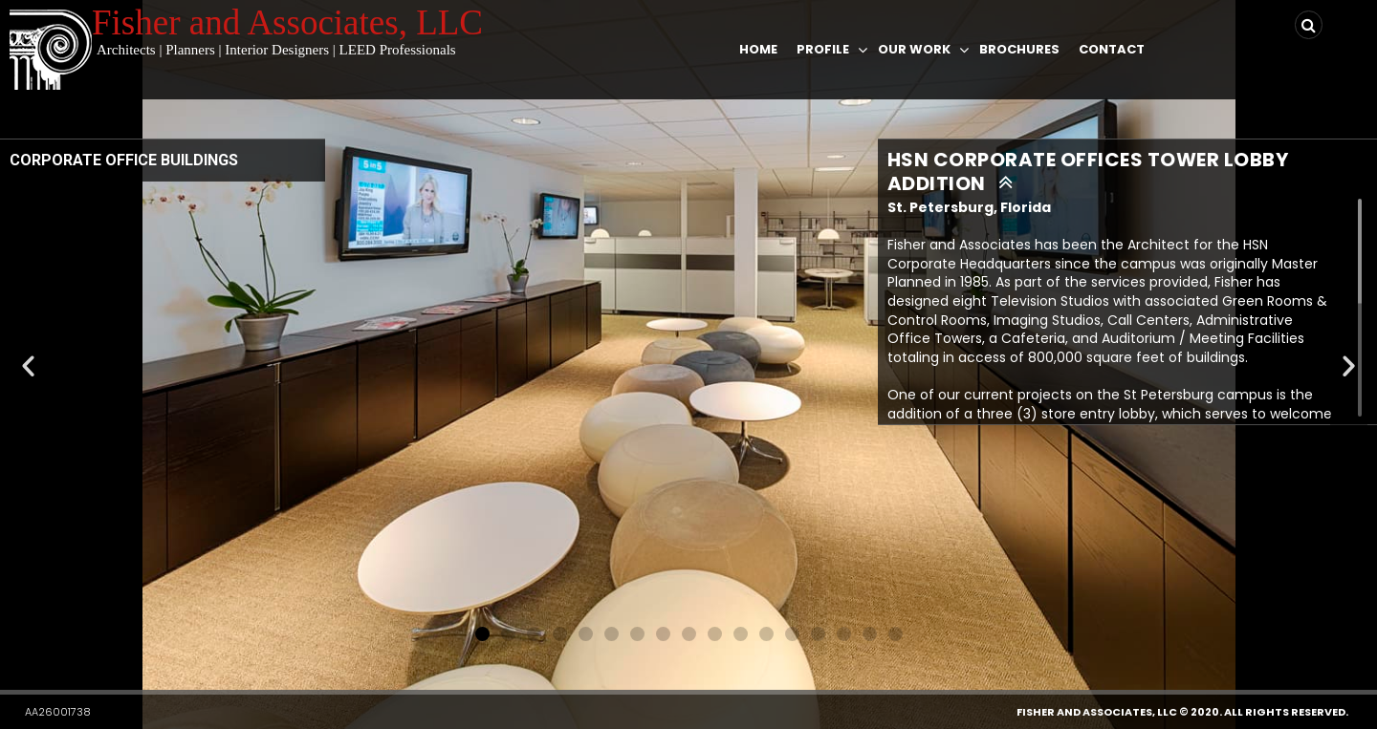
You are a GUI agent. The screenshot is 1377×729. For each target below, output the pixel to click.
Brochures (1019, 49)
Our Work (914, 49)
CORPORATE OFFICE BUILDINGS (124, 160)
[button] (482, 634)
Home (758, 49)
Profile (823, 49)
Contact (1112, 49)
